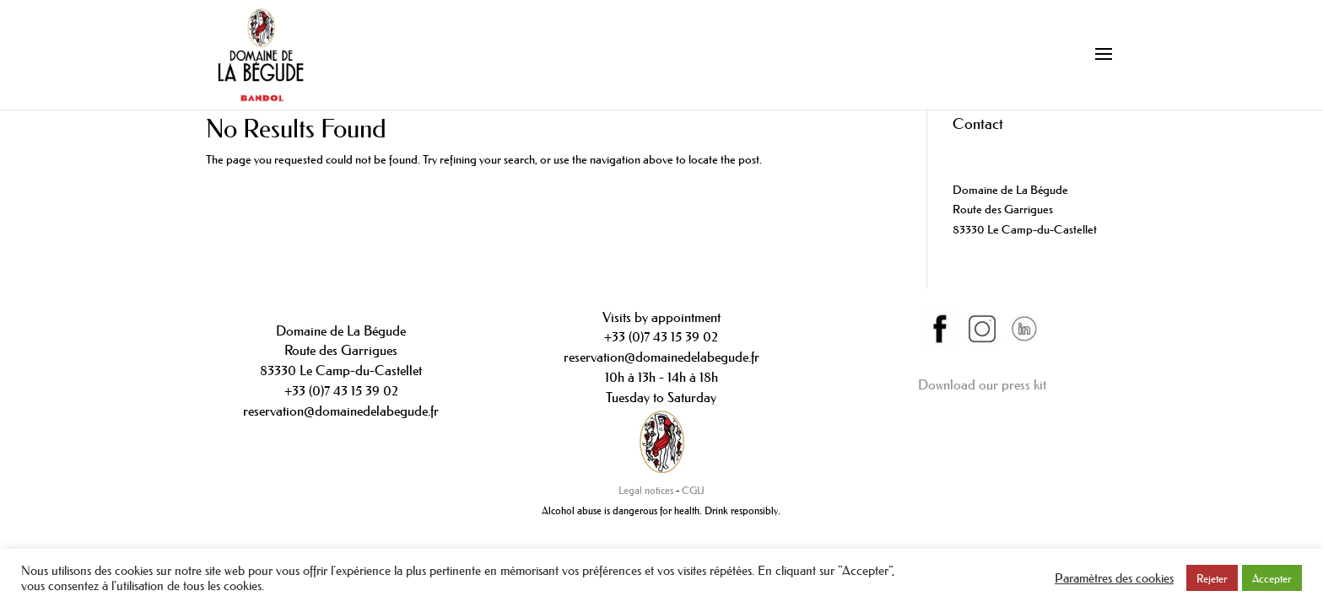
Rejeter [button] (1212, 578)
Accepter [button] (1272, 578)
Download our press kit (982, 384)
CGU (693, 490)
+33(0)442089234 (999, 149)
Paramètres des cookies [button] (1114, 578)
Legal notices (645, 490)
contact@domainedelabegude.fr (1031, 169)
